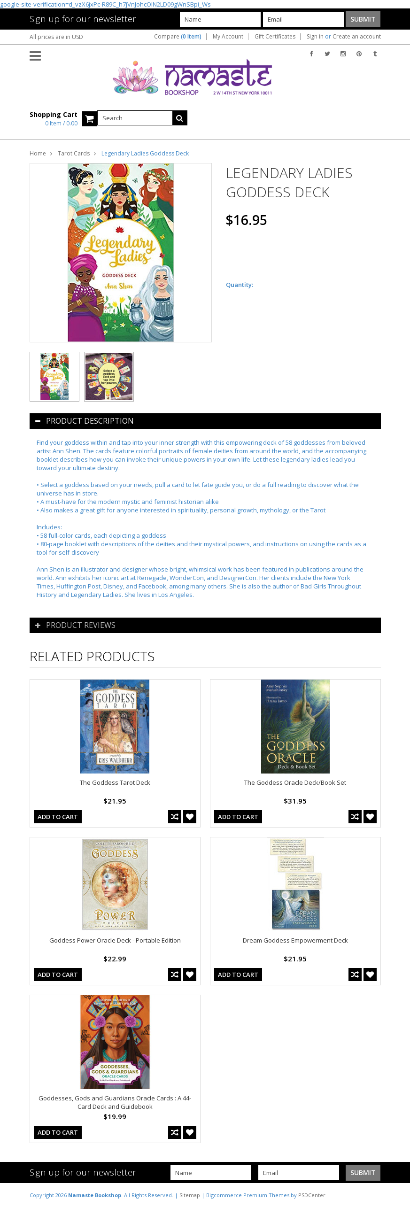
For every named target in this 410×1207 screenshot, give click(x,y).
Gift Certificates (275, 36)
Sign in (315, 36)
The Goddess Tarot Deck (115, 782)
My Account (228, 36)
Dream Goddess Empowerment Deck (295, 940)
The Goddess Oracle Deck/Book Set (295, 782)
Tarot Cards (74, 153)
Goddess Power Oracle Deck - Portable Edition (115, 940)
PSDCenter (311, 1195)
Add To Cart (58, 816)
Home (38, 153)
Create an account (357, 36)
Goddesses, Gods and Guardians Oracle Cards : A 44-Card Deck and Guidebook (115, 1102)
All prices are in (56, 37)
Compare (177, 36)
